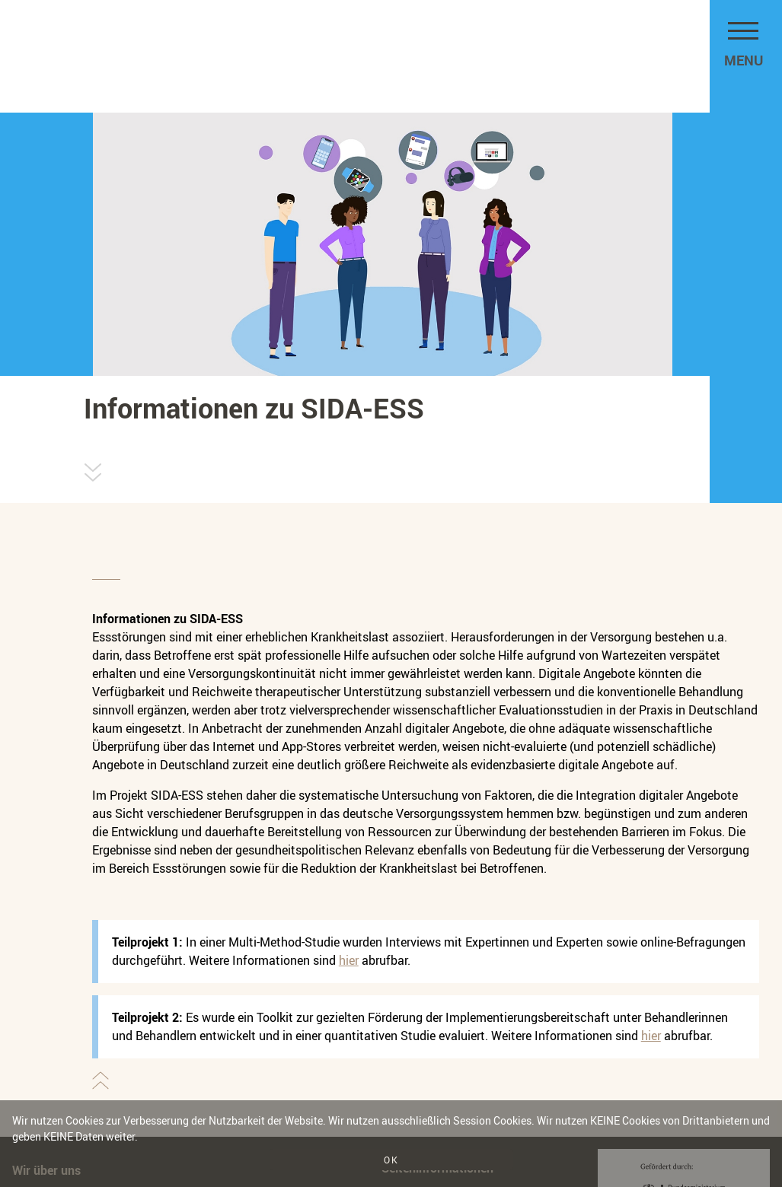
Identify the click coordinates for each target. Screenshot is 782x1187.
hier (349, 960)
